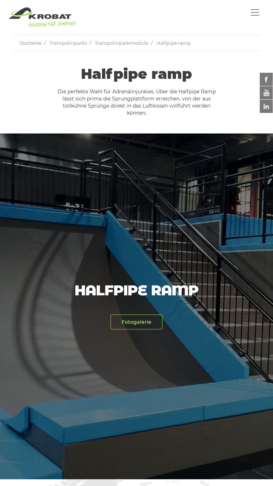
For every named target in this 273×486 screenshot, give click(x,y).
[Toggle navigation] (254, 12)
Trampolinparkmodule (121, 43)
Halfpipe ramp (173, 43)
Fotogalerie (136, 322)
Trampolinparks (68, 43)
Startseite (31, 43)
